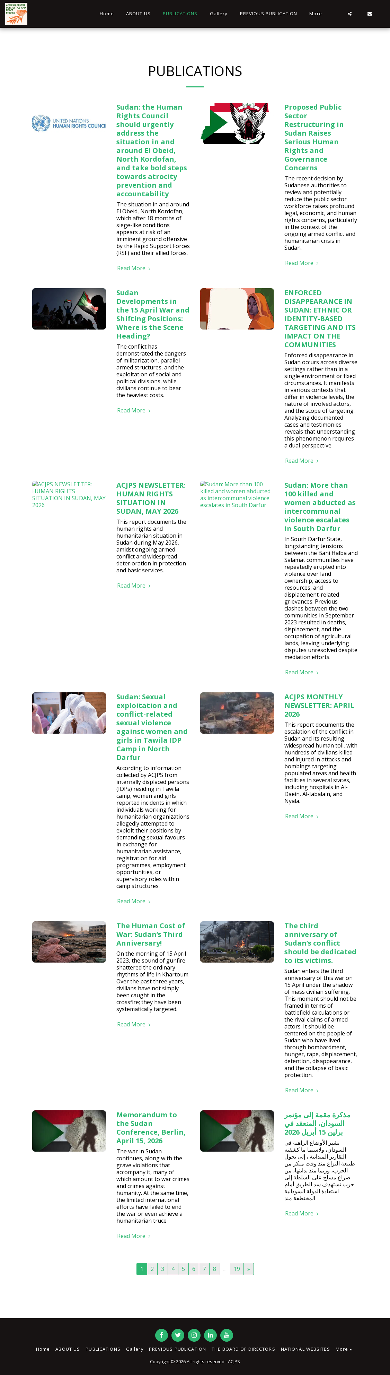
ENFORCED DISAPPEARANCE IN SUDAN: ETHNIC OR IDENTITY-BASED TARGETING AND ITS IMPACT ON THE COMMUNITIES (320, 318)
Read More (134, 268)
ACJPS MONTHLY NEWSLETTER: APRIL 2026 (319, 705)
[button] (349, 13)
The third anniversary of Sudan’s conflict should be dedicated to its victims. (320, 943)
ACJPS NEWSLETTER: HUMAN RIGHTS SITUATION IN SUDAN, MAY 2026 (151, 498)
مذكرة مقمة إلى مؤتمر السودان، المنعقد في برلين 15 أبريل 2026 (317, 1123)
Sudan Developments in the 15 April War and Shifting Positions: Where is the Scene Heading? (152, 314)
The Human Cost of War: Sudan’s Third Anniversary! (150, 934)
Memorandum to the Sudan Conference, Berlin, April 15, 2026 (151, 1127)
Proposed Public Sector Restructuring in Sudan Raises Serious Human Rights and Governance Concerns (314, 137)
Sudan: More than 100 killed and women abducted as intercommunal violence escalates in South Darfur (320, 506)
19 (237, 1269)
